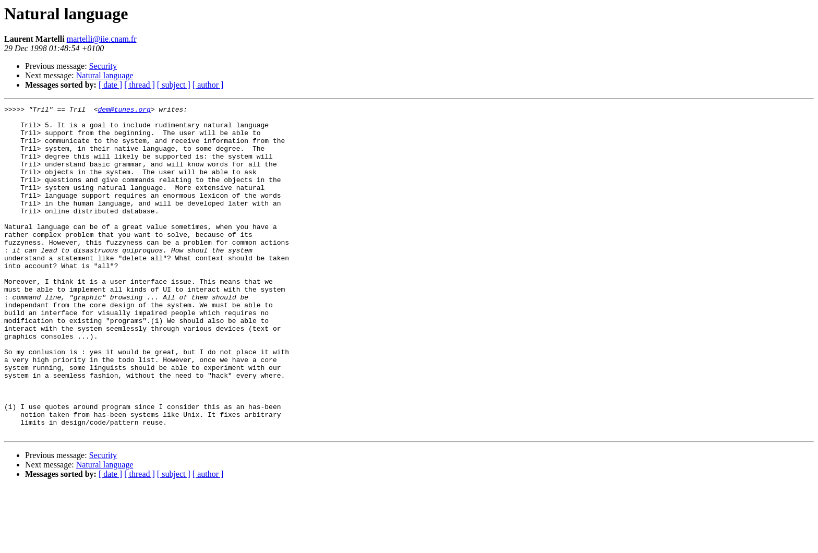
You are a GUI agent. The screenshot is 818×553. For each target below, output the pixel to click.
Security (103, 66)
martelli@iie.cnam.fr (102, 38)
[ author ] (208, 84)
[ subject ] (173, 84)
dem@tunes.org (124, 110)
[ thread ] (139, 84)
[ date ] (110, 84)
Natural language (105, 75)
